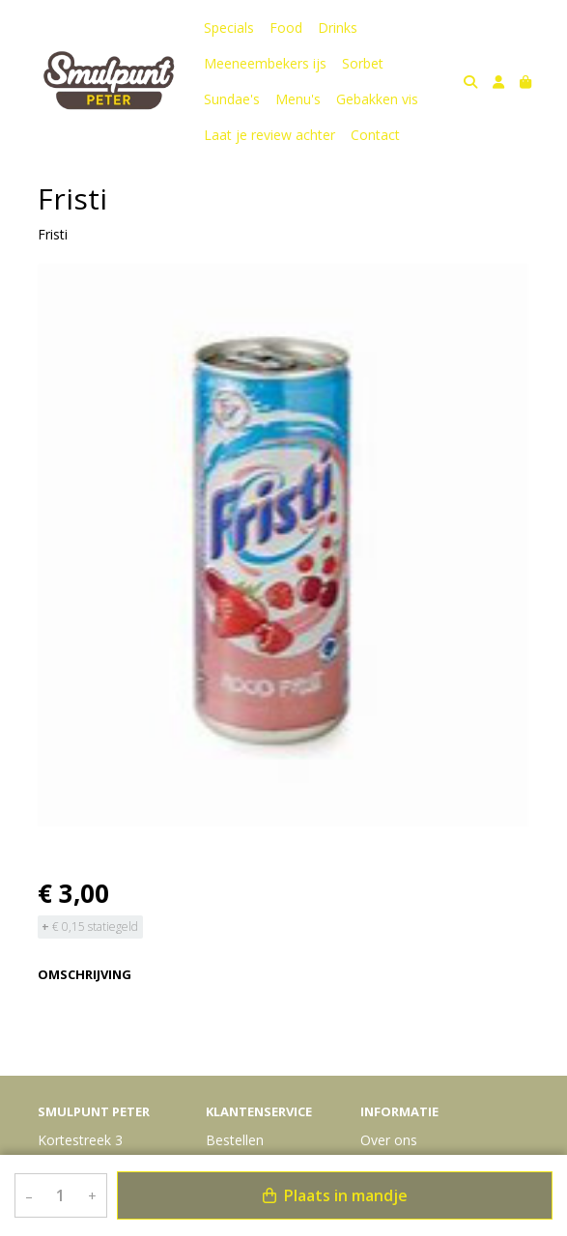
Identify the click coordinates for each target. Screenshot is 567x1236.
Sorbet (362, 63)
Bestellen (235, 1140)
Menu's (298, 99)
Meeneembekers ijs (265, 63)
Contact (375, 135)
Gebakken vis (377, 99)
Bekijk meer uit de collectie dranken (157, 1042)
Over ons (388, 1140)
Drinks (337, 27)
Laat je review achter (269, 135)
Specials (229, 27)
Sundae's (232, 99)
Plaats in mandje (335, 1195)
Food (285, 27)
